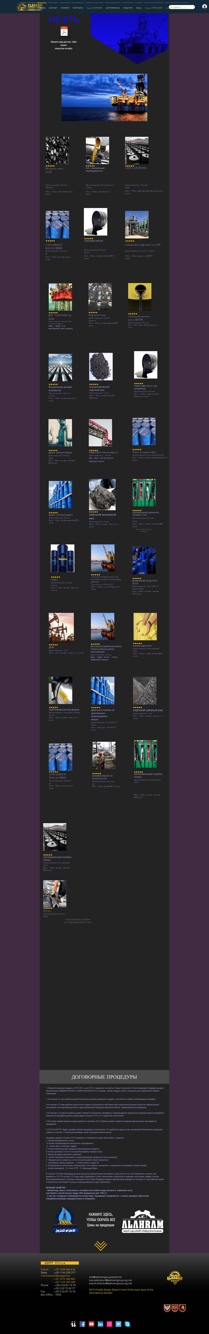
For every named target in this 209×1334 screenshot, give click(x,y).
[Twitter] (118, 1324)
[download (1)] (127, 1324)
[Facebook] (82, 1324)
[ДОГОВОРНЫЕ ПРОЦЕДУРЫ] (104, 1077)
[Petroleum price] (64, 32)
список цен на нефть (63, 48)
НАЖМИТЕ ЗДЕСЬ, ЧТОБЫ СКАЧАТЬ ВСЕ (100, 1217)
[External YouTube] (107, 994)
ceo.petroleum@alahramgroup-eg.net (110, 1280)
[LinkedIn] (100, 1324)
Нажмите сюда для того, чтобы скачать (64, 43)
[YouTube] (91, 1324)
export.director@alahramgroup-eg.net (110, 1283)
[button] (64, 19)
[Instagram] (109, 1324)
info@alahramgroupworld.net (105, 1277)
